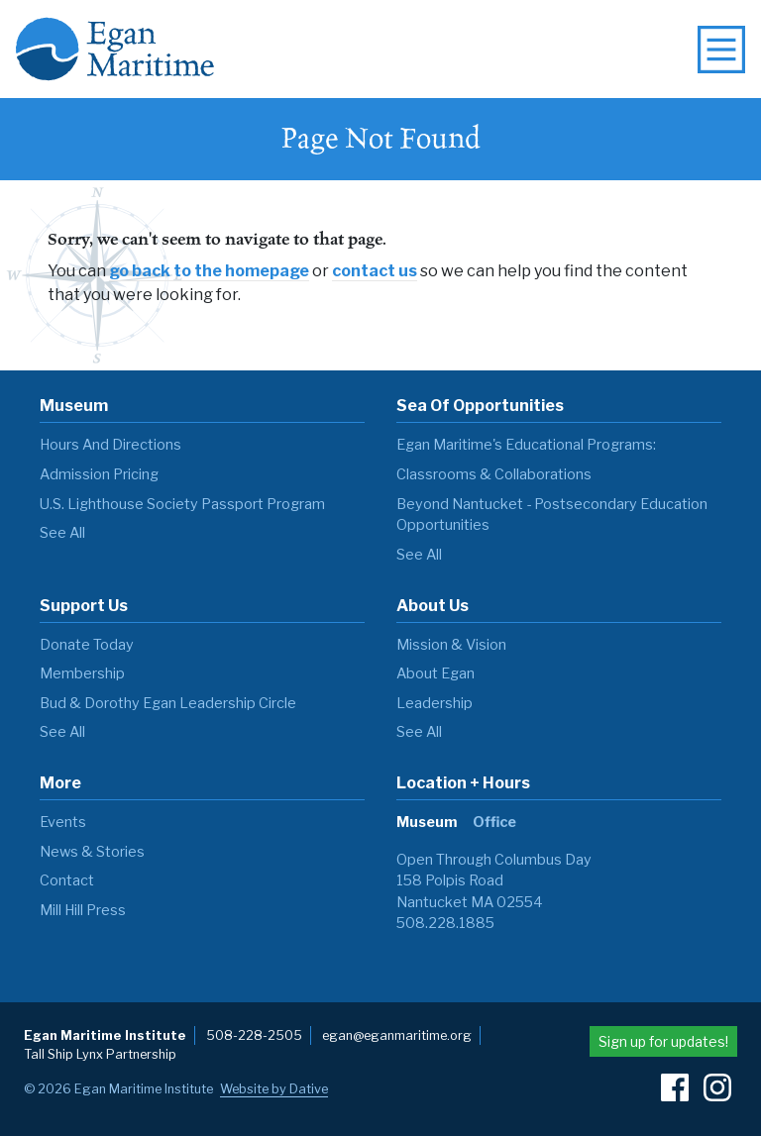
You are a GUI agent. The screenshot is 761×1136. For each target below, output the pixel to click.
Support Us (84, 605)
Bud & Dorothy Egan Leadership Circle (168, 703)
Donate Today (87, 645)
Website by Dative (274, 1089)
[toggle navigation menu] (721, 49)
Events (63, 822)
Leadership (434, 703)
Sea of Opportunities (480, 405)
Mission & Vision (451, 645)
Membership (82, 673)
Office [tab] (494, 822)
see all (62, 533)
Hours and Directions (110, 445)
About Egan (435, 673)
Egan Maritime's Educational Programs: (526, 445)
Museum (74, 405)
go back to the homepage (209, 270)
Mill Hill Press (83, 910)
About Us (432, 605)
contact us (374, 270)
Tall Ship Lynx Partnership (100, 1054)
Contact (67, 880)
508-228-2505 (254, 1035)
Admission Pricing (99, 474)
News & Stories (92, 852)
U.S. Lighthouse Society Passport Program (182, 504)
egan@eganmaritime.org (397, 1035)
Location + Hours (463, 783)
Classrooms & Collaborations (494, 474)
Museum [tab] (426, 822)
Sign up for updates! (663, 1041)
